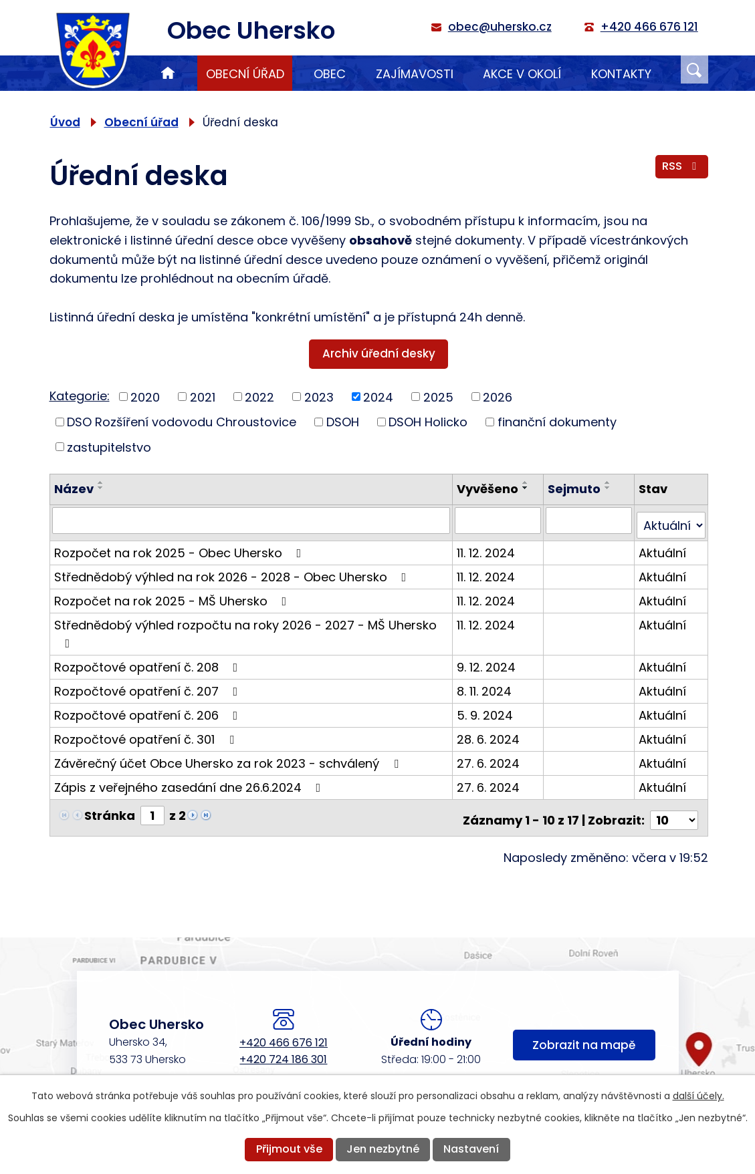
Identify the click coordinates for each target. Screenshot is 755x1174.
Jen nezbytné (382, 1149)
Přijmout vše (289, 1149)
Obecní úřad (245, 73)
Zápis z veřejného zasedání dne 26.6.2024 (190, 781)
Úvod (168, 73)
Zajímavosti (414, 73)
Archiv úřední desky (378, 353)
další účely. (698, 1096)
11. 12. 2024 (488, 547)
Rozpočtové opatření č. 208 (148, 661)
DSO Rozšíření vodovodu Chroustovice (181, 422)
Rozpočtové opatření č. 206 (148, 709)
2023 (319, 396)
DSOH (342, 422)
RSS (681, 170)
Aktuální (663, 547)
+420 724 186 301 (283, 1048)
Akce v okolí (522, 73)
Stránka (109, 809)
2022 (259, 396)
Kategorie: (79, 396)
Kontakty (621, 73)
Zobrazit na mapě (583, 1038)
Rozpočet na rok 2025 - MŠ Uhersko (173, 595)
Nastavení (471, 1149)
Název (74, 488)
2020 (145, 396)
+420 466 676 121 (283, 1032)
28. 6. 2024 (490, 733)
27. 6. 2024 (490, 757)
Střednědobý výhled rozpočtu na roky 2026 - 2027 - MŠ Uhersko (245, 627)
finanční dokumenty (557, 422)
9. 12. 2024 (488, 661)
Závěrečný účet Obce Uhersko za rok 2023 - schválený (229, 757)
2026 (497, 396)
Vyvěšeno (490, 488)
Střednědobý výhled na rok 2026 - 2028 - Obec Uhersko (233, 571)
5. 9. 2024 (487, 709)
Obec (330, 73)
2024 (378, 396)
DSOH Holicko (428, 422)
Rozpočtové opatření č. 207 (148, 685)
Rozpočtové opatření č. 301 (146, 733)
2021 (202, 396)
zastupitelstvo (109, 446)
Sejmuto (576, 488)
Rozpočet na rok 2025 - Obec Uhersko (180, 547)
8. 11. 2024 (486, 685)
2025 (438, 396)
